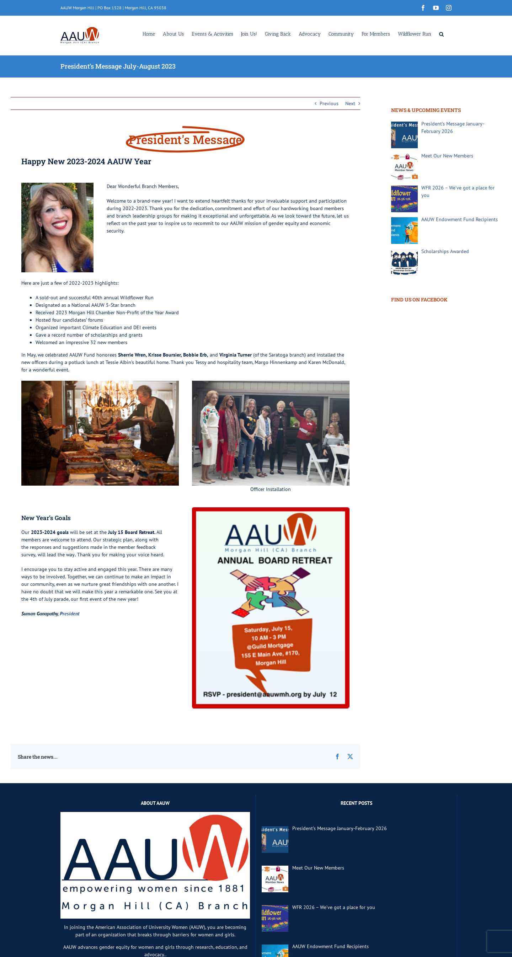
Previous (329, 103)
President (69, 613)
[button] (441, 33)
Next (350, 103)
